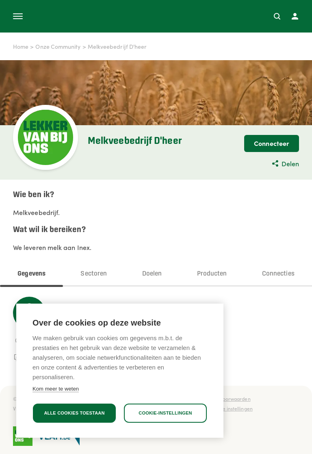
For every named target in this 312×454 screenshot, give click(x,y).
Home (20, 46)
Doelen (152, 274)
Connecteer (271, 143)
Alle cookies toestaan (74, 413)
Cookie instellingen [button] (231, 408)
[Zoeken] (277, 16)
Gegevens (31, 274)
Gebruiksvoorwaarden (225, 398)
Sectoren (93, 274)
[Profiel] (295, 16)
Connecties (278, 274)
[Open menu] (18, 16)
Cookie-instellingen (165, 413)
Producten (212, 274)
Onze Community (57, 46)
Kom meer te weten (55, 389)
